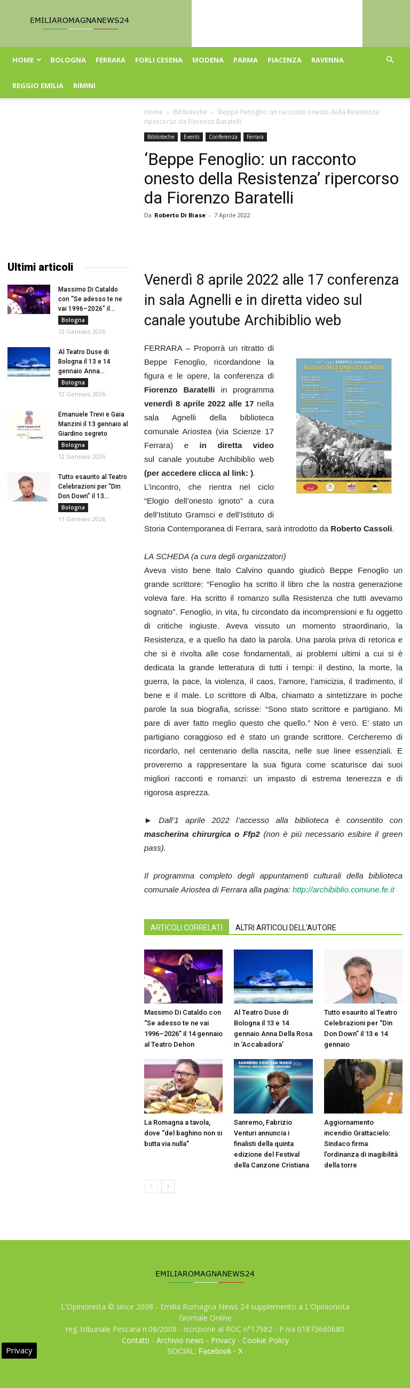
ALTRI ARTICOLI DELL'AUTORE (285, 927)
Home (27, 60)
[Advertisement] (68, 185)
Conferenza (223, 136)
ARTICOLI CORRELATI (187, 927)
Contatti (135, 1340)
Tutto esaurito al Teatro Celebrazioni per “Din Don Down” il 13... (92, 486)
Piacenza (284, 60)
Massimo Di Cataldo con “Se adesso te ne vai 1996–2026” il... (90, 299)
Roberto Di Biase (180, 215)
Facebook (215, 1351)
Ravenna (327, 60)
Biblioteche (190, 111)
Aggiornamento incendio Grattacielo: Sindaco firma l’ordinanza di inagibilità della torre (361, 1143)
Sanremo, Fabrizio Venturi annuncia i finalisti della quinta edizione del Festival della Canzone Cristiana (271, 1143)
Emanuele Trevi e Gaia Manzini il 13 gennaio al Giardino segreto (93, 424)
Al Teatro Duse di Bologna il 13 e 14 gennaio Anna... (84, 361)
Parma (245, 60)
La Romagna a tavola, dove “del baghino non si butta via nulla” (183, 1133)
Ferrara (110, 60)
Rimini (84, 85)
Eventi (192, 136)
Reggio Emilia (38, 85)
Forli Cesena (159, 60)
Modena (208, 60)
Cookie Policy (265, 1340)
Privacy (223, 1340)
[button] (390, 60)
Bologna (68, 60)
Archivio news (180, 1340)
